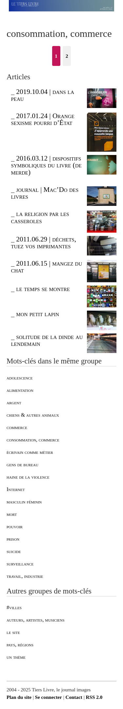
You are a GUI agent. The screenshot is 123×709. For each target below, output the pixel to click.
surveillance (20, 563)
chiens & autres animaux (33, 415)
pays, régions (20, 644)
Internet (16, 489)
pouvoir (15, 526)
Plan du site (19, 697)
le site (13, 632)
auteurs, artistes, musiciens (36, 620)
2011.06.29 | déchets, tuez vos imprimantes (43, 242)
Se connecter (48, 697)
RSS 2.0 (94, 697)
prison (13, 539)
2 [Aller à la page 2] (67, 56)
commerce (17, 427)
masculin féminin (24, 501)
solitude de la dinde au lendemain (47, 340)
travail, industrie (25, 576)
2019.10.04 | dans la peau (42, 95)
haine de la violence (28, 477)
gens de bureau (22, 464)
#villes (14, 607)
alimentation (20, 390)
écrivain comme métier (30, 452)
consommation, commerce (33, 439)
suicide (14, 551)
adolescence (19, 377)
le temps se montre (43, 289)
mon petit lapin (37, 314)
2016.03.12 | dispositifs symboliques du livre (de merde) (46, 165)
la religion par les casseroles (40, 217)
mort (12, 514)
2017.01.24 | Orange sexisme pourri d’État (42, 119)
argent (14, 402)
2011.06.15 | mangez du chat (46, 266)
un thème (16, 657)
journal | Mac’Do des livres (44, 193)
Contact (73, 697)
